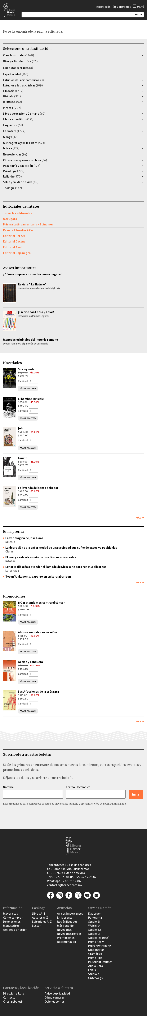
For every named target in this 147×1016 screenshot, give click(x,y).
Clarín (9, 551)
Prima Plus (95, 958)
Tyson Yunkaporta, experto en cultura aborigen (38, 576)
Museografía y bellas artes (24, 143)
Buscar (36, 925)
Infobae (10, 561)
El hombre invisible (31, 399)
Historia (12, 96)
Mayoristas (10, 913)
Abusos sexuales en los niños (38, 632)
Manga (10, 137)
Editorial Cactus (14, 241)
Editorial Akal (12, 247)
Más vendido (65, 925)
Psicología (13, 171)
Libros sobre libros (18, 119)
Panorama (95, 917)
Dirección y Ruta (13, 993)
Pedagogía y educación (21, 166)
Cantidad (23, 381)
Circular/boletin (13, 1001)
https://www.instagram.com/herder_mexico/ (59, 895)
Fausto (22, 458)
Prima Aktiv (96, 942)
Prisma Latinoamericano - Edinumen (28, 224)
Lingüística (13, 125)
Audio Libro (95, 966)
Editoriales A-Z (42, 921)
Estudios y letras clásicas (23, 85)
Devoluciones (11, 921)
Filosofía (13, 91)
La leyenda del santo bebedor (38, 488)
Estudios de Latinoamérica (23, 80)
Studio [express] (98, 938)
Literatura (14, 131)
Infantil (12, 108)
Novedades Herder (69, 933)
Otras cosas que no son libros (25, 160)
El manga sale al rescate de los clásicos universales (40, 557)
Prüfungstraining (99, 946)
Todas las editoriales (17, 213)
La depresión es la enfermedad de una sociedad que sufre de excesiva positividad (61, 547)
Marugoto (10, 219)
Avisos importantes (70, 913)
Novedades (64, 929)
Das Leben (94, 913)
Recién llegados (67, 921)
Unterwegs (95, 978)
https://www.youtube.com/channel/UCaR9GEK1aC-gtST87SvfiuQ (87, 895)
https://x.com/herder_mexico (78, 895)
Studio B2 (94, 929)
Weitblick (94, 925)
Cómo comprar (13, 917)
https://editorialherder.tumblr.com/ (68, 895)
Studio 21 (94, 921)
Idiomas (12, 102)
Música (11, 148)
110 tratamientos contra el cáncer (41, 602)
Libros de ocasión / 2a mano (24, 113)
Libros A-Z (38, 913)
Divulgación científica (20, 61)
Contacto (9, 997)
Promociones (65, 938)
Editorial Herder (14, 236)
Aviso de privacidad (57, 993)
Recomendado (66, 942)
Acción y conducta (30, 662)
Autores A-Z (40, 917)
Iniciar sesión (103, 6)
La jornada (12, 570)
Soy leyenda (26, 369)
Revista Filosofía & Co (18, 230)
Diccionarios (96, 950)
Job (20, 428)
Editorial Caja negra (17, 253)
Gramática (95, 954)
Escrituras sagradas (18, 68)
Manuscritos (11, 925)
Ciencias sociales (18, 55)
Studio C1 (94, 933)
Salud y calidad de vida (20, 182)
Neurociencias (15, 154)
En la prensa (65, 917)
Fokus (92, 970)
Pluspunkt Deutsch (100, 962)
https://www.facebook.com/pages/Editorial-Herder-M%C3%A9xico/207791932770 (50, 895)
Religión (12, 176)
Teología (12, 188)
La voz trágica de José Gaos (24, 538)
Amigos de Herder (15, 929)
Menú (138, 7)
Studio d (93, 974)
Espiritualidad (15, 74)
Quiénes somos (55, 1001)
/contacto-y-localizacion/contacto (96, 895)
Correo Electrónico (78, 787)
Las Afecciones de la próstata (38, 691)
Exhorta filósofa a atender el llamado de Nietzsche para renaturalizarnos (55, 567)
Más (138, 517)
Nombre (8, 787)
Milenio (10, 542)
